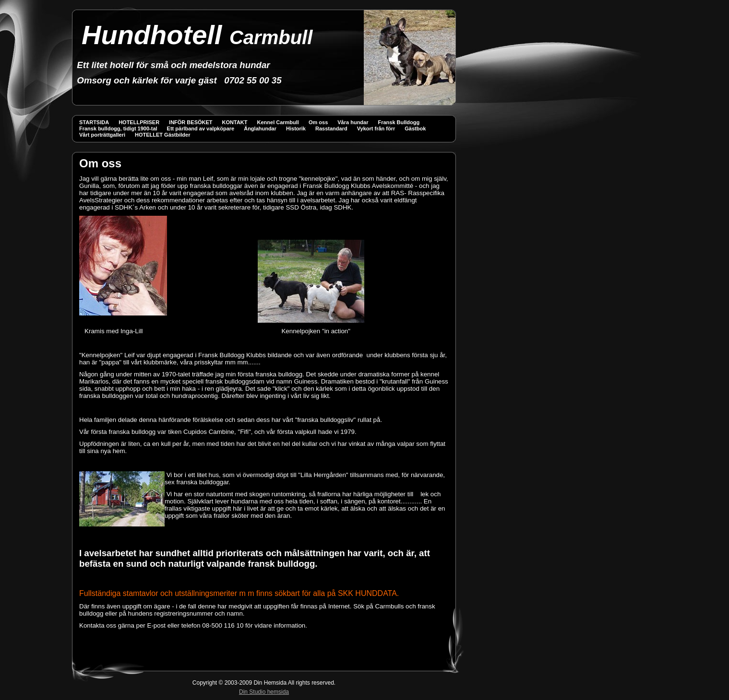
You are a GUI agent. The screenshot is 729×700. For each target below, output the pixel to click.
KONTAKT (235, 122)
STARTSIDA (94, 122)
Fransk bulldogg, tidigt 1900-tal (118, 128)
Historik (296, 128)
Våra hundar (352, 122)
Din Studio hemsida (264, 691)
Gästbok (415, 128)
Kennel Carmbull (278, 122)
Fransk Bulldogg (398, 122)
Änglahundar (260, 128)
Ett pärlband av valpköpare (201, 128)
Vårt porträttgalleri (102, 135)
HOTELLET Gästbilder (163, 135)
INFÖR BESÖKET (190, 122)
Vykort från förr (376, 128)
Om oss (318, 122)
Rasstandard (331, 128)
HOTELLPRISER (139, 122)
